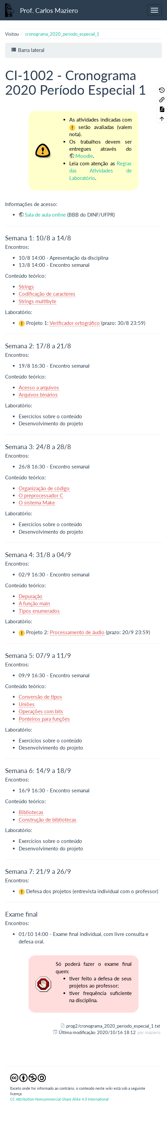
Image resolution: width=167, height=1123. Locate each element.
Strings (26, 286)
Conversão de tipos (40, 697)
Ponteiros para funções (44, 719)
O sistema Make (37, 502)
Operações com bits (41, 711)
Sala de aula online (45, 214)
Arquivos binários (38, 394)
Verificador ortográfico (75, 323)
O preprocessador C (41, 495)
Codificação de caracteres (47, 294)
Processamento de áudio (77, 632)
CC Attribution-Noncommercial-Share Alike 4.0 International (59, 1099)
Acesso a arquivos (39, 387)
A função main (34, 603)
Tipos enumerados (39, 611)
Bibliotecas (31, 812)
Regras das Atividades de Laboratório (100, 170)
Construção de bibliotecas (47, 819)
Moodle (84, 156)
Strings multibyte (37, 301)
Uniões (27, 704)
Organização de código (44, 488)
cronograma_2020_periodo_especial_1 (62, 34)
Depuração (30, 596)
